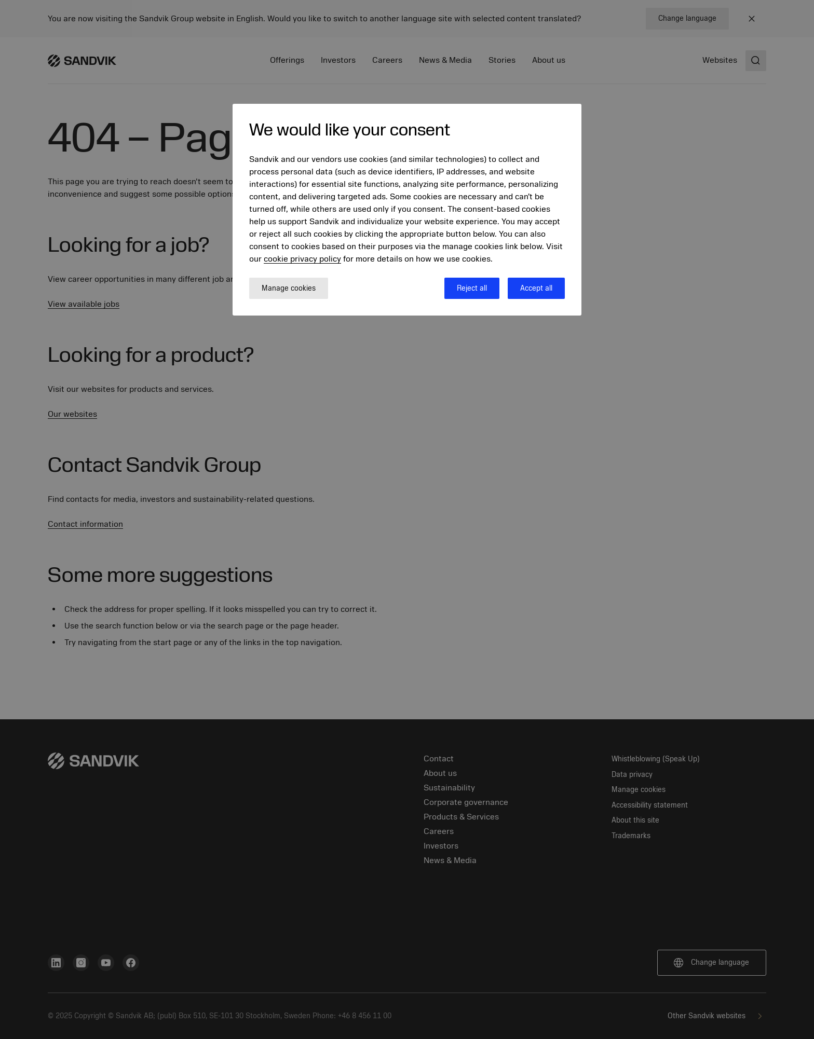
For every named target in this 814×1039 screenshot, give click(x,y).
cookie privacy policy (302, 259)
